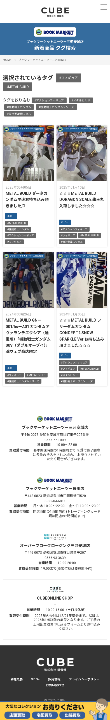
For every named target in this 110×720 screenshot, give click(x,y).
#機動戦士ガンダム (19, 107)
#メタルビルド (81, 100)
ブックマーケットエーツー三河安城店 (42, 59)
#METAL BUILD (17, 87)
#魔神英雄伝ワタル (19, 113)
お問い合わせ (55, 685)
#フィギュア (68, 78)
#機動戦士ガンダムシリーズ (56, 107)
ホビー (11, 216)
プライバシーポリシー (84, 679)
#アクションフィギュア (49, 100)
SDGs (35, 679)
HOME (7, 59)
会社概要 (16, 679)
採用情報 (54, 679)
